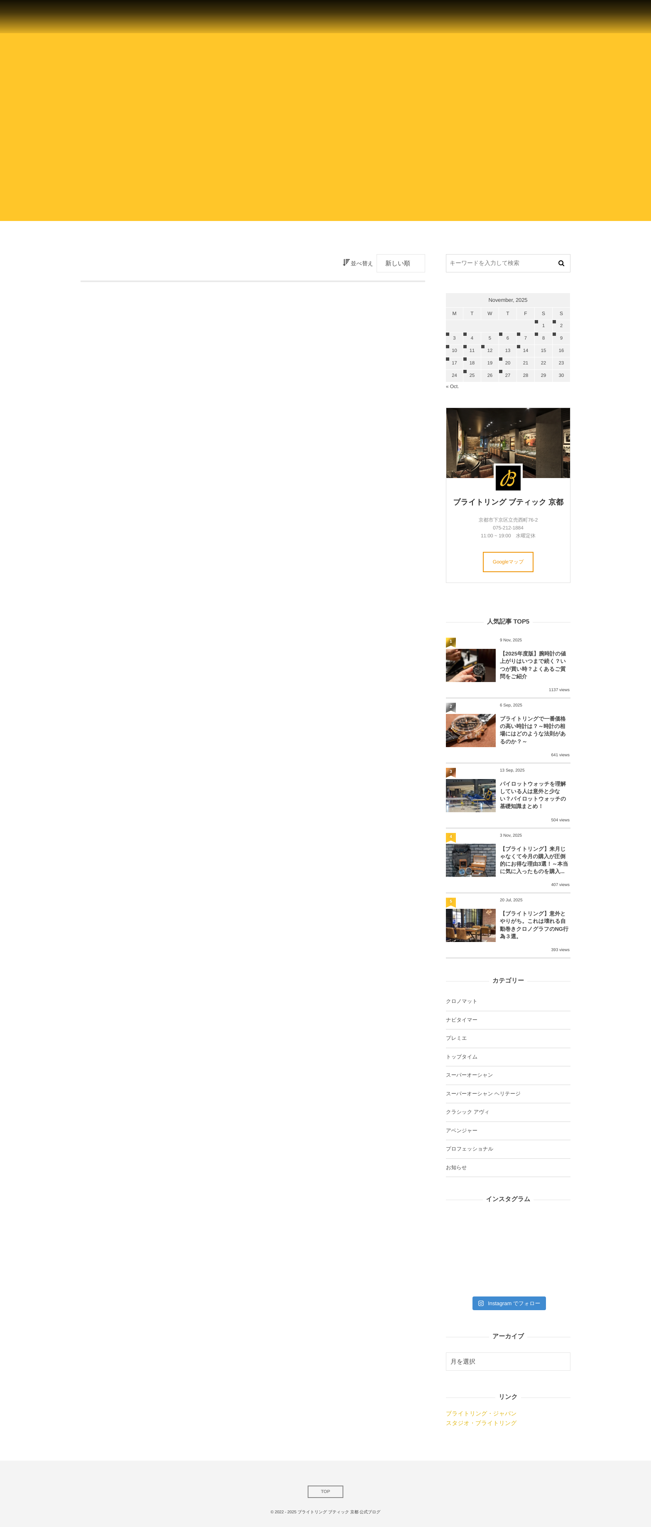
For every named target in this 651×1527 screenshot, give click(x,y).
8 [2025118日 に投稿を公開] (543, 338)
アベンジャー (461, 1131)
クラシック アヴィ (467, 1112)
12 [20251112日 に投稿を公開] (489, 350)
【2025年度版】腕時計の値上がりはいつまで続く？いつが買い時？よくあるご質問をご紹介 (533, 665)
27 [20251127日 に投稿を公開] (507, 375)
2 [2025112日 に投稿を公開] (561, 325)
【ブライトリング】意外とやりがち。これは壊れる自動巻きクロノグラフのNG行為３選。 (534, 925)
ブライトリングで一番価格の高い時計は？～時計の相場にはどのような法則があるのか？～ (533, 730)
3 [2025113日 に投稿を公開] (454, 338)
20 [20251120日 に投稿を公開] (507, 363)
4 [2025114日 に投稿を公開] (472, 338)
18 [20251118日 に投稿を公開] (472, 363)
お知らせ (456, 1167)
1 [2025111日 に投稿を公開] (543, 325)
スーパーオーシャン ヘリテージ (483, 1094)
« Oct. (452, 386)
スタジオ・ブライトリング (481, 1423)
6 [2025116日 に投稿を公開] (508, 338)
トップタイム (461, 1057)
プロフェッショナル (469, 1149)
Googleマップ (508, 562)
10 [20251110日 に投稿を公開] (454, 350)
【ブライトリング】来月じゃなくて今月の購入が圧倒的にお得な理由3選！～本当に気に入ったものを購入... (534, 860)
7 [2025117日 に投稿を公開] (525, 338)
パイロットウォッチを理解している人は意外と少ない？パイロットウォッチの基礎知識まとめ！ (533, 795)
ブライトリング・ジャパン (481, 1413)
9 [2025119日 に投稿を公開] (561, 338)
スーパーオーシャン (469, 1075)
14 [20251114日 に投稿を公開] (525, 350)
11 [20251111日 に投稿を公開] (472, 350)
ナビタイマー (461, 1020)
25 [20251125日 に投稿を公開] (472, 375)
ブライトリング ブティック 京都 (508, 502)
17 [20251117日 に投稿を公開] (454, 363)
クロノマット (461, 1001)
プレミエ (456, 1038)
